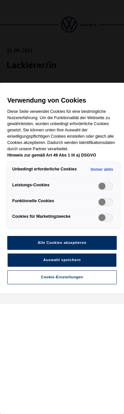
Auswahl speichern (62, 260)
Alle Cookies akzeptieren (62, 243)
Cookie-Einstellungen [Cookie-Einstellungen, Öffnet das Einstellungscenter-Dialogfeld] (62, 277)
